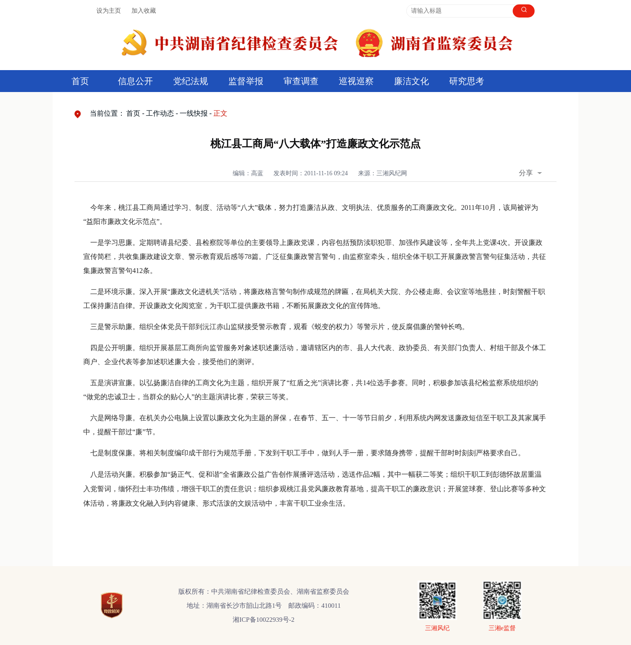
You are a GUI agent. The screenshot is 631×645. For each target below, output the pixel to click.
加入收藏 (143, 10)
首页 (80, 81)
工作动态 (160, 113)
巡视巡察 (356, 81)
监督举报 (245, 81)
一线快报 (194, 113)
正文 (220, 113)
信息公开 (135, 81)
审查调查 (301, 81)
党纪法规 (190, 81)
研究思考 (466, 81)
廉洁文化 (411, 81)
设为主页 (108, 10)
